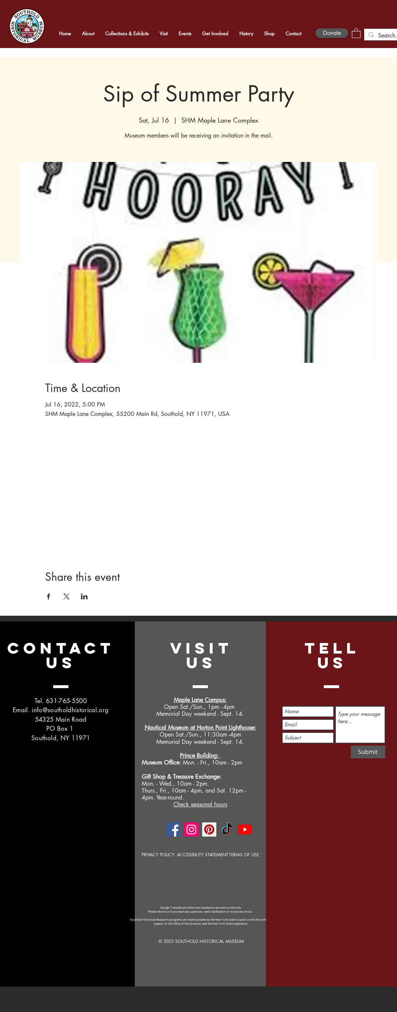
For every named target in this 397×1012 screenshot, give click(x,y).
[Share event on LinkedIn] (84, 596)
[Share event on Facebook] (48, 596)
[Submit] (368, 752)
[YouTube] (245, 829)
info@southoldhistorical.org (70, 710)
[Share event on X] (66, 596)
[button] (356, 33)
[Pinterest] (209, 829)
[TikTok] (227, 829)
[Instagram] (191, 829)
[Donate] (331, 33)
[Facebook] (173, 829)
